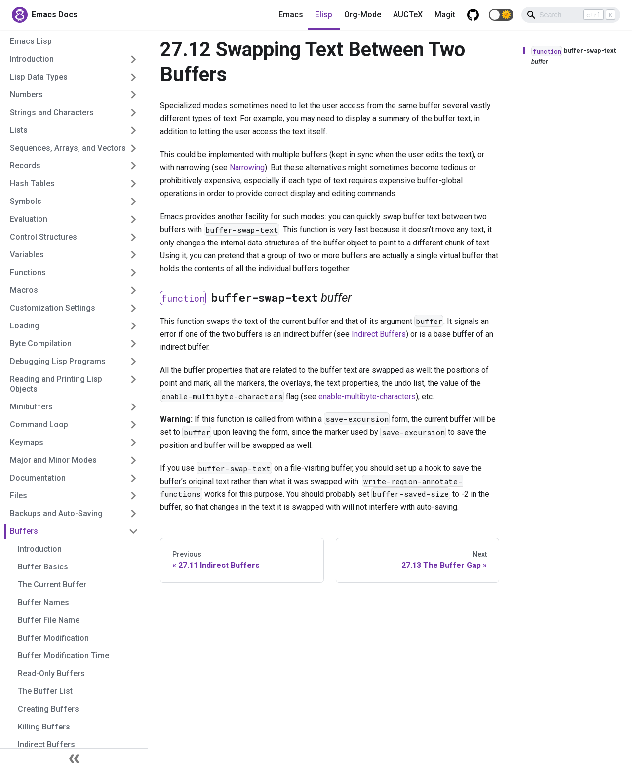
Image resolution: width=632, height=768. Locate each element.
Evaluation (28, 219)
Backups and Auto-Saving (56, 513)
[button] (501, 15)
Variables (27, 254)
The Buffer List (45, 691)
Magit (444, 14)
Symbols (25, 201)
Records (25, 165)
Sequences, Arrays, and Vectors (68, 148)
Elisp (323, 14)
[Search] (570, 15)
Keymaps (26, 442)
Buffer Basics (43, 566)
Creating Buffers (48, 709)
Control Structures (43, 237)
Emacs (290, 14)
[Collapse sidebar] (74, 758)
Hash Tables (32, 183)
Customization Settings (52, 308)
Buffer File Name (48, 620)
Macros (24, 290)
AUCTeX (408, 14)
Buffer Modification (53, 638)
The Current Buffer (52, 584)
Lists (19, 130)
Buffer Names (43, 602)
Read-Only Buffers (51, 673)
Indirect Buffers (46, 744)
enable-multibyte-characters (367, 396)
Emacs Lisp (31, 41)
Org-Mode (362, 14)
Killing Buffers (44, 726)
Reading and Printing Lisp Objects (56, 384)
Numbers (26, 94)
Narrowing (247, 167)
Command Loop (39, 424)
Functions (28, 272)
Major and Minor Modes (53, 460)
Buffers (24, 531)
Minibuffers (31, 406)
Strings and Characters (52, 112)
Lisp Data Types (39, 76)
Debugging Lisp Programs (58, 361)
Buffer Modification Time (63, 655)
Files (18, 495)
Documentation (38, 478)
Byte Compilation (41, 343)
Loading (25, 325)
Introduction (32, 59)
